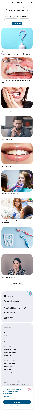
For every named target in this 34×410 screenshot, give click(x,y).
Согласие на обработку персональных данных (16, 384)
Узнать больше (11, 300)
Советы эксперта (18, 7)
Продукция (9, 295)
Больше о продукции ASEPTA (21, 16)
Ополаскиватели (9, 339)
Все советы (8, 16)
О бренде (7, 375)
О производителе (9, 372)
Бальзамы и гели (9, 333)
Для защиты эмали (10, 352)
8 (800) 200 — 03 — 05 (15, 307)
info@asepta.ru (9, 312)
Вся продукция (9, 330)
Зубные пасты (8, 336)
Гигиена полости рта (11, 20)
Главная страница (8, 7)
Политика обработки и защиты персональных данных (16, 381)
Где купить (7, 369)
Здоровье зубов (17, 23)
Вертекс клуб (8, 366)
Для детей (7, 342)
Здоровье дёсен (24, 20)
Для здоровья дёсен (10, 349)
